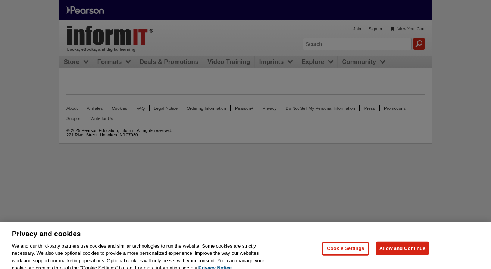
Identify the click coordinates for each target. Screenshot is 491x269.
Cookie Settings (345, 251)
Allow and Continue (402, 251)
